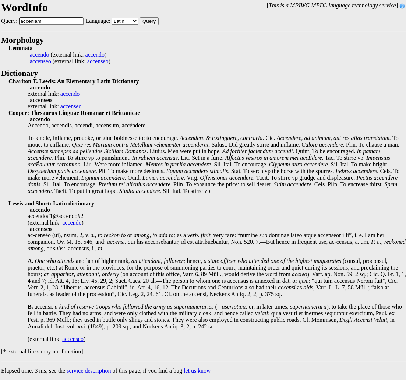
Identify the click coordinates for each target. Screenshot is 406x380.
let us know (197, 370)
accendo (39, 55)
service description (89, 370)
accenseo (40, 61)
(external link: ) (68, 55)
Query (149, 21)
